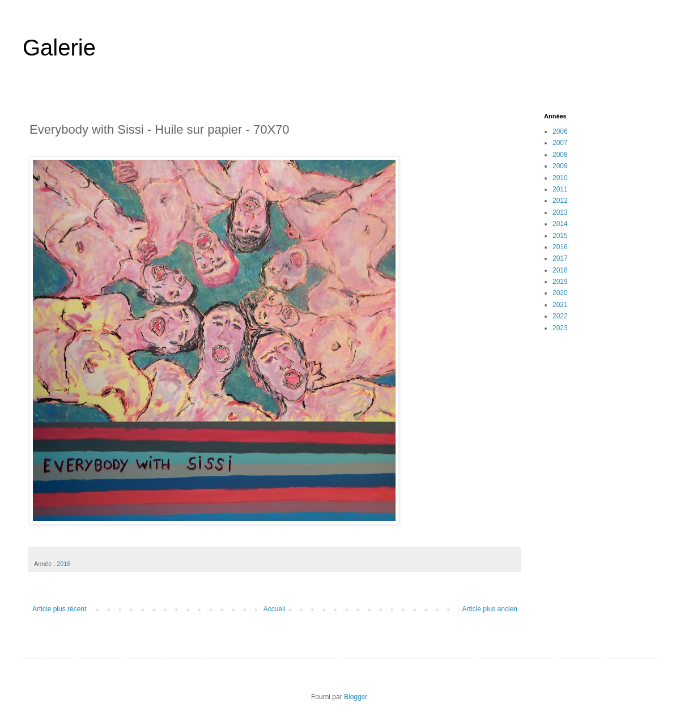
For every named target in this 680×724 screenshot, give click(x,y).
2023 (560, 328)
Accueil (275, 609)
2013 (560, 212)
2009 (560, 166)
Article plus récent (59, 609)
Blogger (355, 697)
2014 (560, 224)
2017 (560, 258)
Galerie (59, 47)
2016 (63, 563)
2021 (560, 305)
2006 (560, 131)
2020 (560, 293)
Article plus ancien (489, 609)
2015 (560, 236)
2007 (560, 143)
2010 (560, 178)
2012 (560, 201)
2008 (560, 155)
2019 (560, 282)
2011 (560, 189)
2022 (560, 316)
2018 (560, 270)
